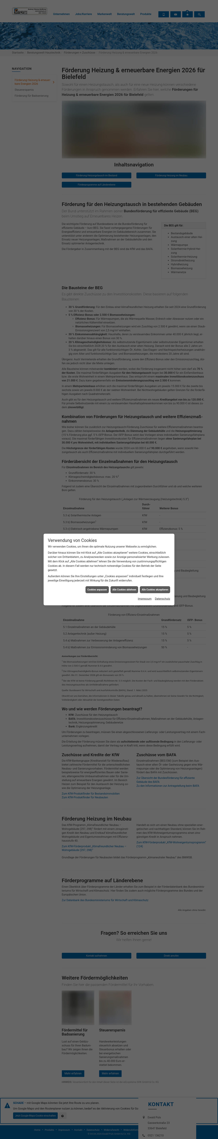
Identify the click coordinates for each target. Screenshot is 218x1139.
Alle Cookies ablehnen (124, 409)
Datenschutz (162, 418)
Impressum (145, 418)
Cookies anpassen (97, 409)
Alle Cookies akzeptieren (155, 409)
